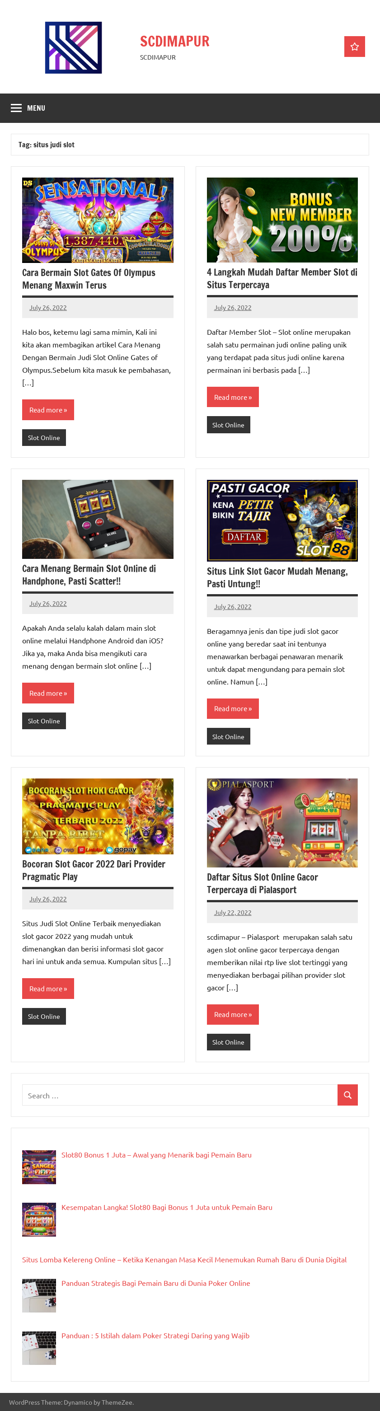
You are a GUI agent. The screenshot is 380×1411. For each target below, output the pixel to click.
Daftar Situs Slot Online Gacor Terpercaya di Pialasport (262, 883)
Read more (45, 409)
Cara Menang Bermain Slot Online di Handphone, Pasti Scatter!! (89, 575)
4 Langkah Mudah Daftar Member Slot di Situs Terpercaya (282, 278)
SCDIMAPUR (175, 41)
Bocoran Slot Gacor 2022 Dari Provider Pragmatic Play (93, 870)
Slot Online (44, 437)
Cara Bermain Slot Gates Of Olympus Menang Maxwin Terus (88, 279)
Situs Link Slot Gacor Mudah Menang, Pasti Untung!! (277, 578)
